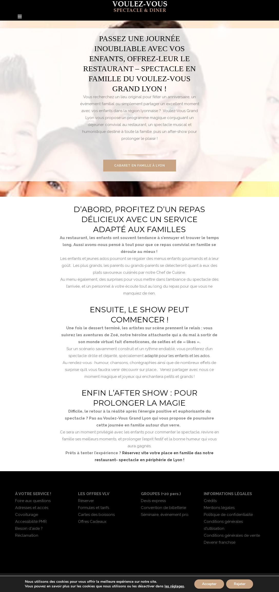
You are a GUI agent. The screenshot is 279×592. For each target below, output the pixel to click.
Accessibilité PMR (31, 521)
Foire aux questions (33, 500)
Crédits (210, 500)
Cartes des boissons (96, 514)
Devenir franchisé (219, 542)
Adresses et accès (31, 507)
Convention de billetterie (163, 507)
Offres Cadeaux (92, 521)
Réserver (86, 500)
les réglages (174, 586)
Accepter (209, 583)
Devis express (153, 500)
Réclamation (26, 535)
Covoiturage (26, 514)
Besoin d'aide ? (29, 528)
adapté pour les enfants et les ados (177, 355)
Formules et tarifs (93, 507)
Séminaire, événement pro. (165, 514)
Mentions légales (219, 507)
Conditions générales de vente (232, 535)
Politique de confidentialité (228, 514)
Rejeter (239, 583)
